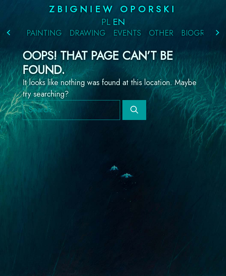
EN (119, 21)
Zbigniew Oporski (113, 9)
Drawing (87, 33)
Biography (202, 33)
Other (161, 33)
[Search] (134, 110)
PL (106, 21)
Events (127, 33)
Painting (44, 33)
